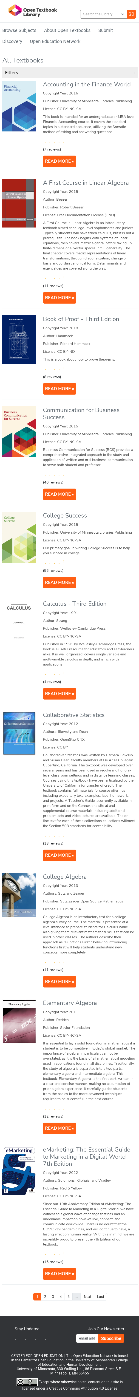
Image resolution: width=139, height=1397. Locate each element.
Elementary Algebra (70, 1003)
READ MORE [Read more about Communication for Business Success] (58, 494)
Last (100, 1297)
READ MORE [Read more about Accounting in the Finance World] (58, 161)
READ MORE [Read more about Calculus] (58, 694)
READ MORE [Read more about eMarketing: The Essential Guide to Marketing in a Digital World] (58, 1274)
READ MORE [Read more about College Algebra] (58, 982)
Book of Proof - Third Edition (81, 319)
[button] (70, 72)
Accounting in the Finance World (87, 84)
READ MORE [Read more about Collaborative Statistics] (58, 855)
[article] (70, 125)
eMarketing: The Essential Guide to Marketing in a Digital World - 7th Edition (86, 1157)
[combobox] (102, 14)
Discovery (12, 41)
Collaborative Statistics (74, 715)
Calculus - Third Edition (75, 604)
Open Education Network (55, 41)
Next (87, 1297)
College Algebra (65, 877)
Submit (105, 30)
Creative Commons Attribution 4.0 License (83, 1388)
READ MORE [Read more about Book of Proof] (58, 389)
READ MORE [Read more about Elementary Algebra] (58, 1128)
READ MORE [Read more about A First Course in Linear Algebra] (58, 298)
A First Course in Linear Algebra (86, 183)
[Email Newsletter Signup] (87, 1338)
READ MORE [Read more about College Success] (58, 583)
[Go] (131, 14)
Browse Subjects (19, 30)
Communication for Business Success (81, 413)
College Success (65, 516)
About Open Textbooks (67, 30)
